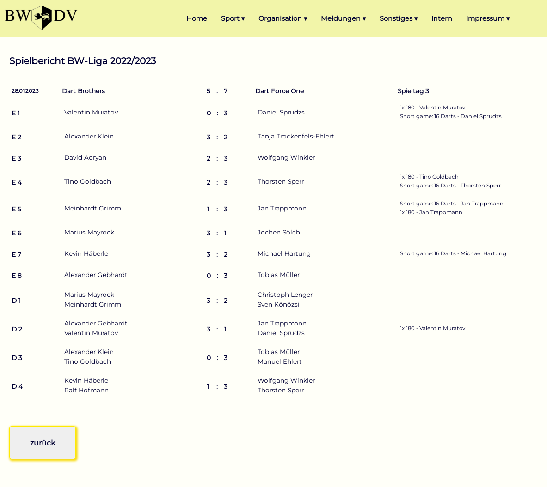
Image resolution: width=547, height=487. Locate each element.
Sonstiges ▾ (399, 18)
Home (196, 18)
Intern (441, 18)
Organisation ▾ (282, 18)
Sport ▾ (233, 18)
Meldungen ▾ (343, 18)
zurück (42, 443)
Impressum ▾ (488, 18)
